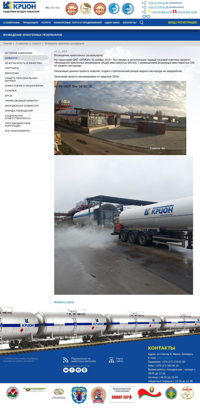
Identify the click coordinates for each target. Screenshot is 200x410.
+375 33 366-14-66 (186, 12)
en (52, 7)
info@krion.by (165, 358)
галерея (10, 90)
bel (58, 7)
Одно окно (112, 22)
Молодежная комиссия (22, 105)
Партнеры (12, 68)
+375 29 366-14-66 (162, 12)
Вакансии (12, 73)
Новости (36, 43)
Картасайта (116, 360)
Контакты (129, 22)
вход (171, 22)
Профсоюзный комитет (22, 100)
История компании (18, 53)
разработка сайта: (13, 361)
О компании (11, 22)
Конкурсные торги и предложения (78, 22)
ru (47, 7)
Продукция (30, 22)
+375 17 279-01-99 (158, 7)
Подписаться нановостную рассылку (79, 360)
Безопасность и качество (23, 63)
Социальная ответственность (17, 117)
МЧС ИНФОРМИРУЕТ (18, 130)
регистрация (187, 22)
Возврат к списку (64, 302)
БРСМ (8, 95)
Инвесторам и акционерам (24, 85)
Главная (7, 43)
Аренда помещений (19, 110)
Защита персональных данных (21, 79)
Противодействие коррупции (18, 124)
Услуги (45, 22)
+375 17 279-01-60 (158, 2)
